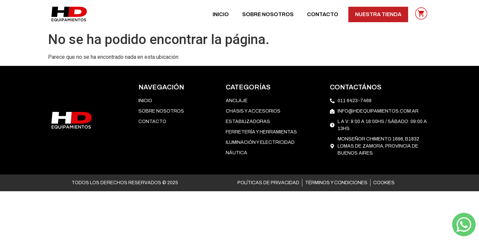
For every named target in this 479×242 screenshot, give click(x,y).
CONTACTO (322, 14)
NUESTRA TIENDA (378, 14)
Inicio (221, 14)
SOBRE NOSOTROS (268, 14)
